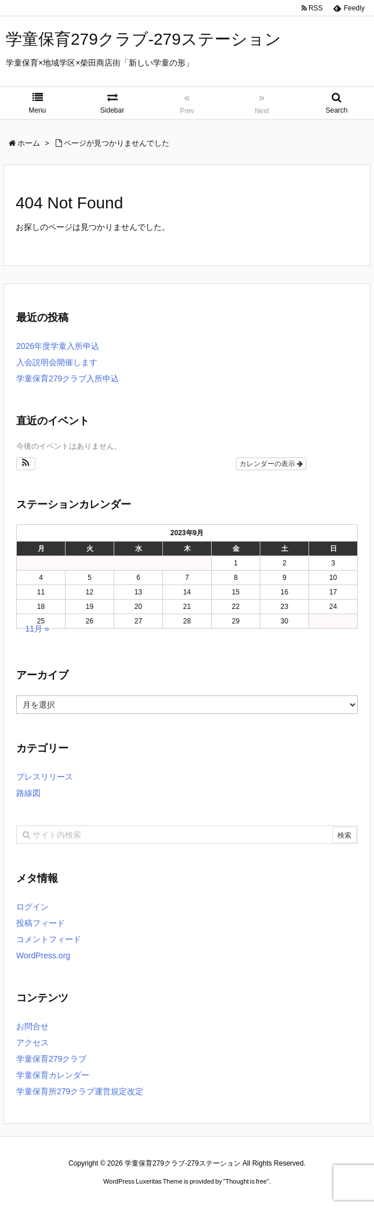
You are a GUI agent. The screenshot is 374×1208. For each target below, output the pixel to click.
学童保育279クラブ (51, 1058)
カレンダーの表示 (271, 464)
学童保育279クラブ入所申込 (67, 378)
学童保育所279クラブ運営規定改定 (79, 1091)
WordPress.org (43, 955)
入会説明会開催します (56, 362)
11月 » (37, 628)
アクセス (32, 1042)
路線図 (28, 793)
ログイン (32, 906)
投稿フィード (40, 923)
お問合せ (32, 1026)
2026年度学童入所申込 (57, 346)
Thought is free (246, 1181)
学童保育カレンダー (52, 1075)
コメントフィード (48, 939)
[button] (26, 464)
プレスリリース (44, 776)
